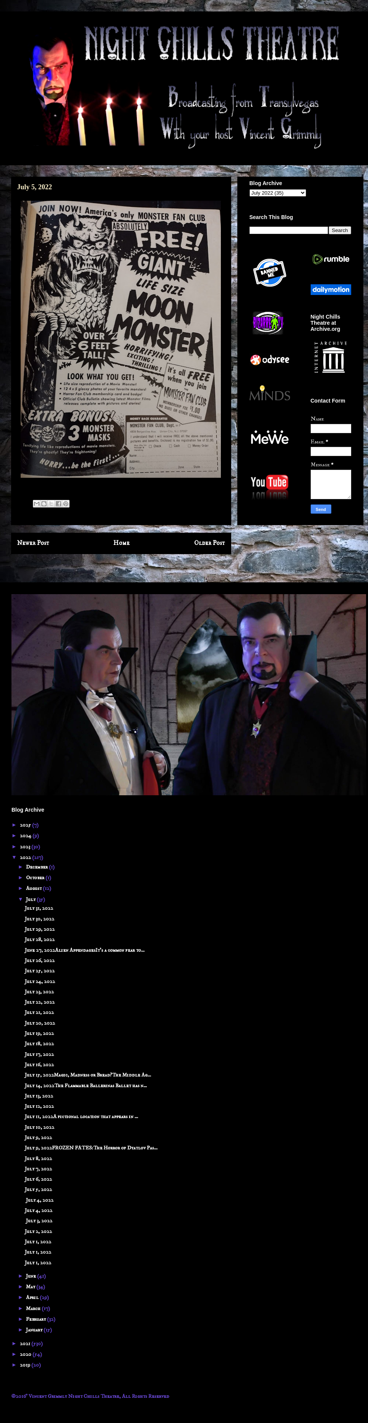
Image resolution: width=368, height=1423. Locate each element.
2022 (26, 857)
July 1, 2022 (38, 1241)
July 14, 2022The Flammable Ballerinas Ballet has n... (86, 1085)
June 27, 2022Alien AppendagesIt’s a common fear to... (84, 950)
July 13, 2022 (39, 1096)
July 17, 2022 (39, 1054)
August (34, 888)
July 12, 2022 (39, 1106)
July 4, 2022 (39, 1200)
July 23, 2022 (39, 991)
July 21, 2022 (39, 1012)
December (37, 867)
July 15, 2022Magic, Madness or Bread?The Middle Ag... (88, 1075)
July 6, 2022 (38, 1179)
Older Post (209, 543)
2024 (26, 835)
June (31, 1276)
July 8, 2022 (38, 1158)
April (33, 1297)
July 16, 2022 (39, 1064)
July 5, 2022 (38, 1189)
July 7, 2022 (38, 1168)
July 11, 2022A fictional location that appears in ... (81, 1116)
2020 (26, 1354)
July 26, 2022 (40, 960)
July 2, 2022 (38, 1231)
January (35, 1329)
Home (121, 543)
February (36, 1319)
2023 (25, 846)
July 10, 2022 (39, 1127)
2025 (26, 825)
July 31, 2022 (39, 908)
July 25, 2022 (40, 970)
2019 (25, 1365)
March (34, 1308)
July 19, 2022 (39, 1033)
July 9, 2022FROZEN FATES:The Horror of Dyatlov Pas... (91, 1147)
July (31, 899)
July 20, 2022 (40, 1023)
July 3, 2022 (38, 1220)
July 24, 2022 (40, 981)
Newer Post (33, 543)
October (35, 877)
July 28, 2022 (40, 939)
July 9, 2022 (38, 1137)
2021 (25, 1343)
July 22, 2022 (40, 1002)
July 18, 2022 (39, 1043)
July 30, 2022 (39, 918)
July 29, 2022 (40, 929)
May (31, 1286)
